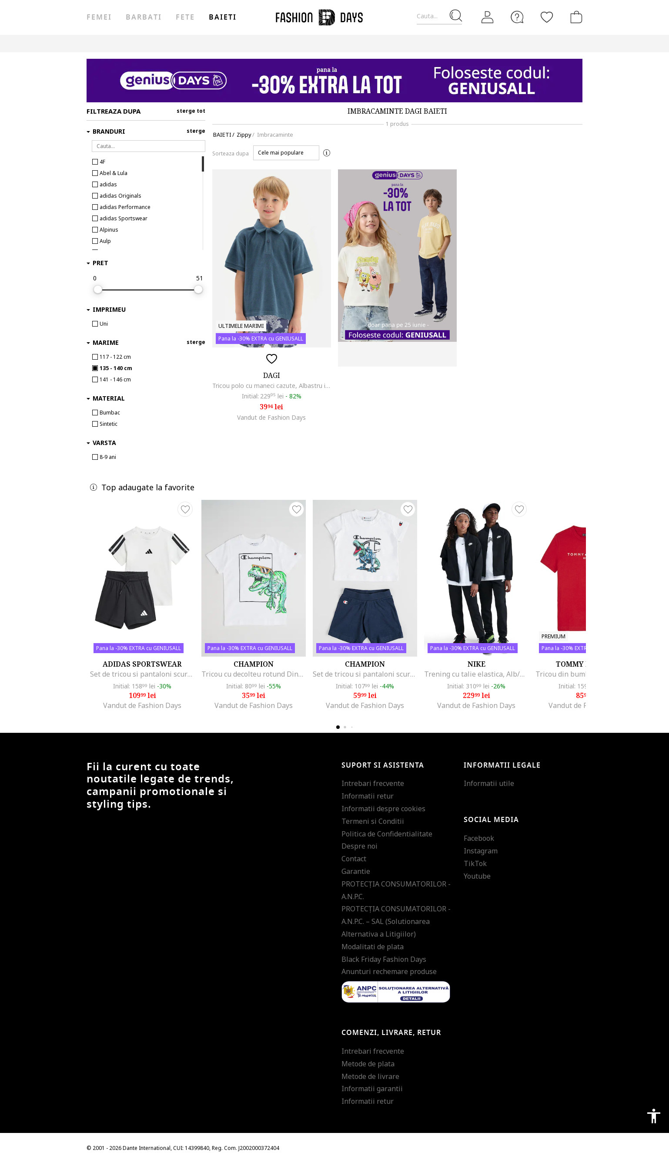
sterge (196, 131)
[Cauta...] (439, 16)
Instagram (481, 851)
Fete (185, 17)
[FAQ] (517, 17)
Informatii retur (367, 796)
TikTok (475, 863)
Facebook (479, 838)
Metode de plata (368, 1064)
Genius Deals (291, 43)
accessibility (653, 1116)
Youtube (477, 876)
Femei (99, 17)
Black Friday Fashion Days (383, 959)
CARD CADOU (372, 43)
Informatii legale (502, 765)
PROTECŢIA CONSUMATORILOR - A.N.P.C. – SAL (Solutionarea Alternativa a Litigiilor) (396, 921)
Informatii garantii (372, 1088)
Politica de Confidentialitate (386, 834)
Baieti (223, 17)
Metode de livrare (370, 1076)
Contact (353, 858)
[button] (286, 152)
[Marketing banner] (334, 80)
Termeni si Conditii (372, 821)
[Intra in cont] (487, 17)
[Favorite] (546, 17)
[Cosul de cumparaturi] (574, 17)
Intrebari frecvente (372, 783)
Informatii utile (489, 783)
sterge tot (191, 111)
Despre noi (359, 846)
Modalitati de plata (372, 946)
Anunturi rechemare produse (389, 971)
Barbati (143, 17)
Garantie (355, 871)
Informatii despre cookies (383, 808)
